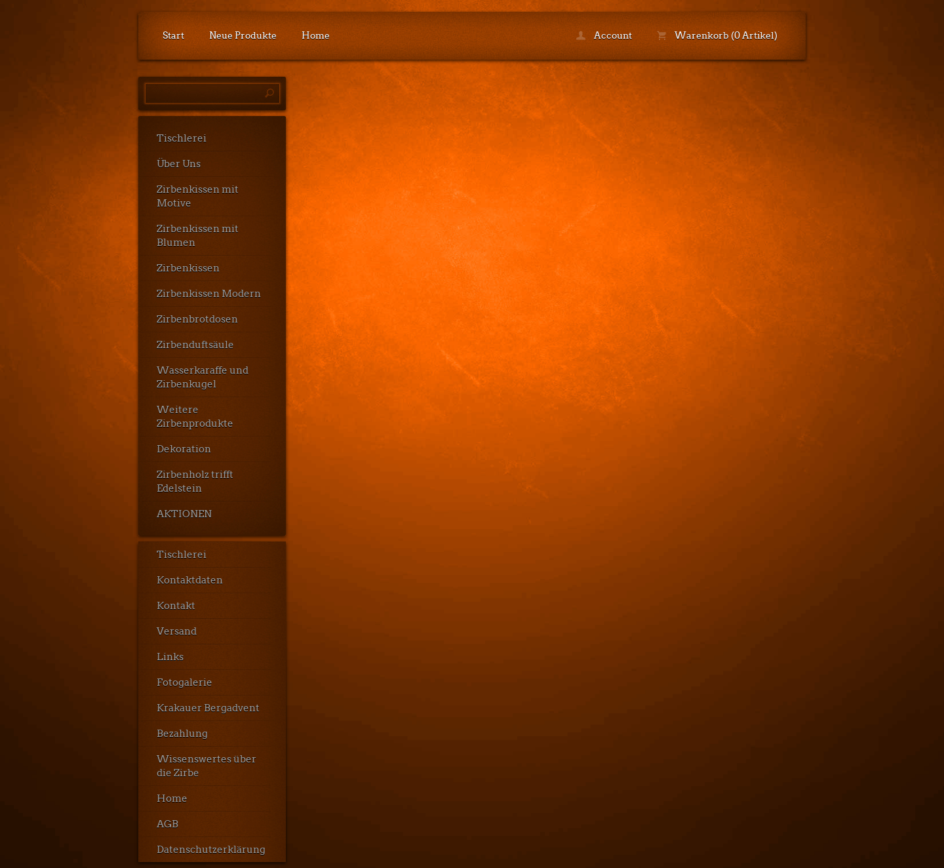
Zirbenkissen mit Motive (198, 196)
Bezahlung (182, 734)
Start (173, 35)
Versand (177, 631)
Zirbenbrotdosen (197, 319)
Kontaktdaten (190, 580)
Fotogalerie (184, 682)
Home (316, 35)
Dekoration (184, 449)
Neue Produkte (243, 35)
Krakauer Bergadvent (208, 708)
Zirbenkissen (188, 268)
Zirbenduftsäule (195, 345)
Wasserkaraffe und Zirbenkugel (202, 377)
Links (170, 657)
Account (604, 35)
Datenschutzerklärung (211, 850)
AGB (167, 824)
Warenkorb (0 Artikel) (717, 35)
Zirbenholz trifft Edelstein (195, 481)
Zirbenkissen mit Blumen (198, 235)
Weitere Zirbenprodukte (195, 416)
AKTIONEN (184, 514)
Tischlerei (181, 138)
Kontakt (176, 606)
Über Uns (179, 164)
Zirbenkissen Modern (209, 294)
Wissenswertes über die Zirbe (206, 766)
